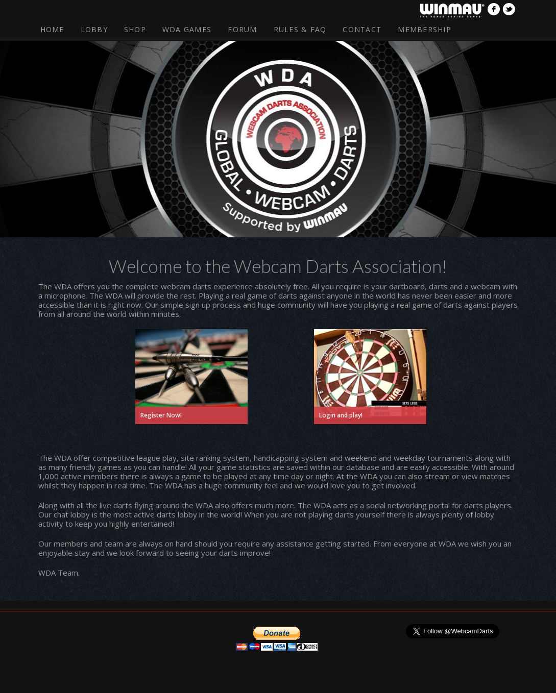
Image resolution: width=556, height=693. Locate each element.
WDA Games (186, 29)
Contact (362, 29)
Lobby (94, 29)
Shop (135, 29)
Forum (242, 29)
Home (52, 29)
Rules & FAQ (300, 29)
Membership (424, 29)
